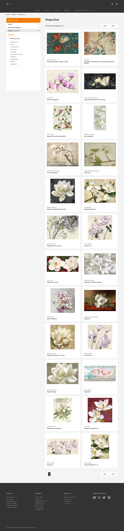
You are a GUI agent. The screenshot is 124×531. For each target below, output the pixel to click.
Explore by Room (11, 507)
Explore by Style (11, 503)
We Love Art (68, 499)
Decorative (13, 49)
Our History (67, 501)
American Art (14, 42)
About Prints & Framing (82, 10)
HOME (7, 14)
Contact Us (38, 499)
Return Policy (39, 505)
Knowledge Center (11, 501)
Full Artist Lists (10, 497)
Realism (12, 61)
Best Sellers (9, 499)
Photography (14, 59)
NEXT (113, 25)
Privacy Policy (39, 507)
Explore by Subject (12, 505)
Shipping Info (39, 503)
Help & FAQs (39, 497)
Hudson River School (16, 54)
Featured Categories (23, 27)
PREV (104, 25)
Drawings (13, 52)
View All (17, 30)
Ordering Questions (41, 501)
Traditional (13, 64)
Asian (12, 44)
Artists (23, 24)
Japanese (13, 56)
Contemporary (14, 47)
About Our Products (70, 497)
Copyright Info (39, 509)
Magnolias (11, 35)
